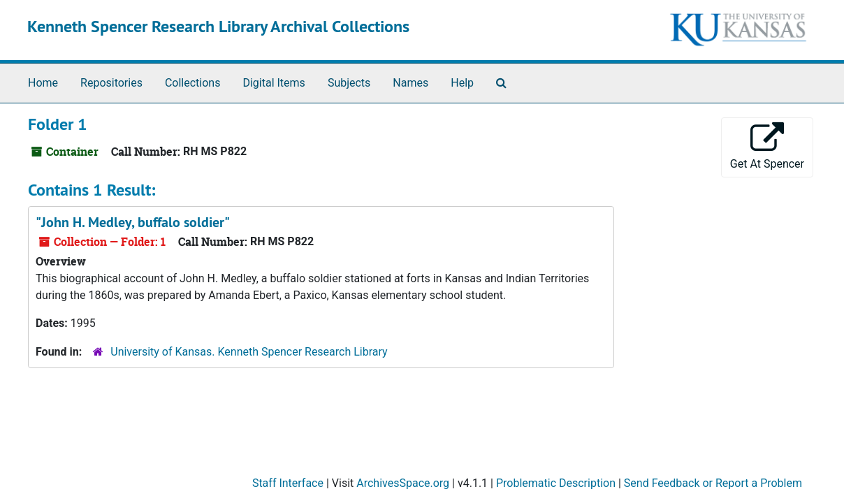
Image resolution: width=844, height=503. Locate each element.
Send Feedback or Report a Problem (713, 483)
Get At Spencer (767, 146)
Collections (193, 82)
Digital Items (273, 82)
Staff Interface (287, 483)
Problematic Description (556, 483)
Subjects (349, 82)
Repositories (111, 82)
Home (43, 82)
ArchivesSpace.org (402, 483)
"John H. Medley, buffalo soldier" (133, 222)
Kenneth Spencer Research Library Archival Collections (218, 26)
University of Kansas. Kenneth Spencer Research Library (248, 351)
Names (410, 82)
